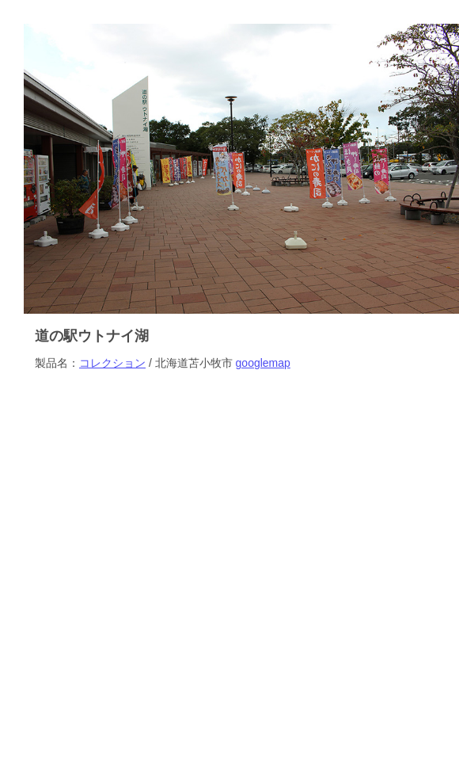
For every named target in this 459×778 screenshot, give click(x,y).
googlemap (263, 363)
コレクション (112, 363)
